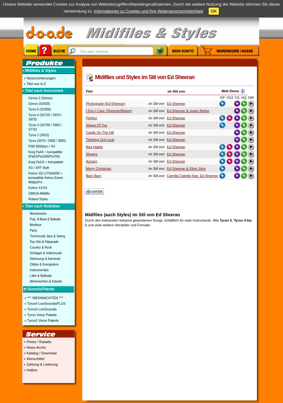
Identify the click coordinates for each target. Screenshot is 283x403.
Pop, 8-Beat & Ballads (45, 219)
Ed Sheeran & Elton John (186, 168)
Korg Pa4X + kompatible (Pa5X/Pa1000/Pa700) (46, 154)
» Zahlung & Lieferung (40, 364)
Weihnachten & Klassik (46, 281)
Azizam (91, 161)
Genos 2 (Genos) (41, 98)
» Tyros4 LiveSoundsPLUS (45, 303)
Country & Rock (41, 247)
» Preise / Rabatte (37, 342)
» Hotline (30, 370)
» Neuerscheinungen (39, 78)
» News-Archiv (34, 347)
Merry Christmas (99, 168)
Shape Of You (96, 125)
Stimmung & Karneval (45, 259)
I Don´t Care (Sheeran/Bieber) (109, 111)
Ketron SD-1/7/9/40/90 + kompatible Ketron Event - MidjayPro (47, 178)
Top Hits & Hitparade (44, 242)
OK (214, 11)
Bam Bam (93, 176)
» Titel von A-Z (34, 84)
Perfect (91, 118)
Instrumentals (39, 270)
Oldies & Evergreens (44, 264)
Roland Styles (38, 199)
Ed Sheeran (176, 103)
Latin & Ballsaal (41, 275)
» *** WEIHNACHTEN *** (43, 298)
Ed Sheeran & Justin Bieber (188, 111)
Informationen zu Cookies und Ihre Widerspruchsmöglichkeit (148, 11)
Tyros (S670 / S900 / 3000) (47, 140)
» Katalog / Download (40, 353)
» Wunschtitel (34, 359)
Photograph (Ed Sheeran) (105, 103)
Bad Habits (94, 147)
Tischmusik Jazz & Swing (47, 236)
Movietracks (38, 213)
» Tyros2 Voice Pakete (41, 320)
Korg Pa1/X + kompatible (46, 162)
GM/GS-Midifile (39, 193)
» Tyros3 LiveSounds (40, 309)
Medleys (35, 225)
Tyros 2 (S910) (39, 135)
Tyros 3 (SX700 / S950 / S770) (45, 127)
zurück (94, 191)
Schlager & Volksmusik (46, 253)
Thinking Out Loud (100, 140)
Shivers (92, 154)
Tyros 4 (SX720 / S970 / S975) (45, 117)
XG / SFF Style (39, 167)
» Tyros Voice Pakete (40, 315)
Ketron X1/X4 (38, 188)
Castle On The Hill (100, 132)
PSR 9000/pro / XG (42, 146)
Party (33, 230)
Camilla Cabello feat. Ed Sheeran (192, 176)
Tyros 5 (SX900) (40, 109)
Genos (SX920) (39, 103)
